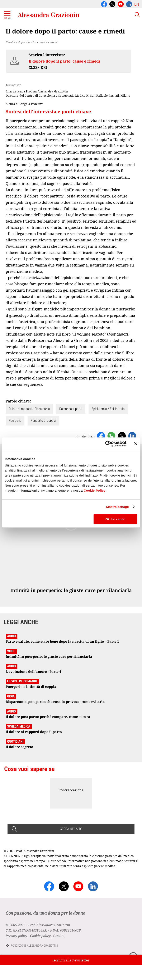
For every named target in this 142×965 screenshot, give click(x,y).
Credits (58, 935)
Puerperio (15, 421)
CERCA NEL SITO (71, 829)
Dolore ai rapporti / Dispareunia (29, 409)
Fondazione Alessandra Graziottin (34, 945)
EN (136, 4)
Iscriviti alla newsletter (71, 960)
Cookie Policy (95, 490)
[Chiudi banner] (135, 443)
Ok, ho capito (115, 519)
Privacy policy (16, 935)
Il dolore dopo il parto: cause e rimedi (64, 61)
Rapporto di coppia (43, 421)
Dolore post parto (70, 409)
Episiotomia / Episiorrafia (108, 409)
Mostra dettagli (117, 507)
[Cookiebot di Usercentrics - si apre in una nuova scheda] (108, 444)
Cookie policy (40, 935)
